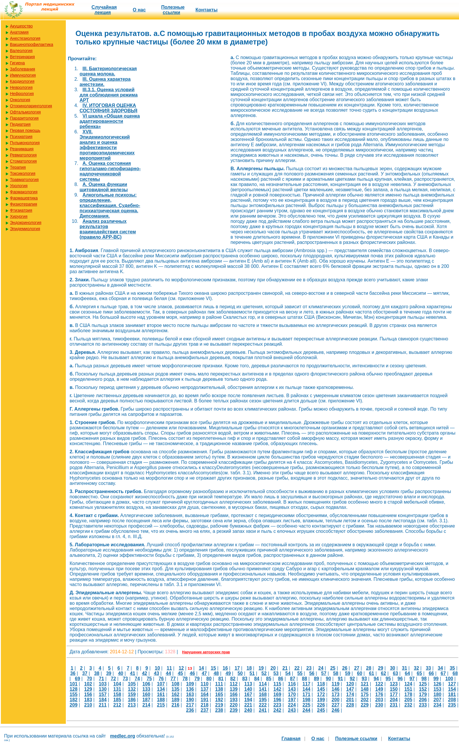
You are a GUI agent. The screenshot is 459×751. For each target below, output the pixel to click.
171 (306, 694)
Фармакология (23, 192)
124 (408, 683)
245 (321, 710)
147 (350, 689)
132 (132, 689)
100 (449, 678)
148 (365, 689)
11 (169, 668)
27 (356, 668)
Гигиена (17, 63)
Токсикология (22, 173)
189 (175, 699)
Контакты (206, 9)
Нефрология (22, 93)
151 (408, 689)
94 (376, 678)
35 (452, 668)
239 (234, 710)
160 (146, 694)
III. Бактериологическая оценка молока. (108, 71)
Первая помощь (25, 130)
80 (209, 678)
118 (321, 683)
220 (234, 704)
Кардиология (22, 81)
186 (132, 699)
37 (84, 673)
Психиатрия (21, 136)
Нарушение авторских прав (206, 652)
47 (204, 673)
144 (306, 689)
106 (146, 683)
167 (248, 694)
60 (359, 673)
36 (72, 673)
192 (219, 699)
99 (436, 678)
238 (219, 710)
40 (120, 673)
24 (321, 668)
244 (306, 710)
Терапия (18, 167)
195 (263, 699)
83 (244, 678)
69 (77, 678)
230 (379, 704)
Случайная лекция (104, 10)
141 (263, 689)
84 (256, 678)
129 (88, 689)
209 (74, 704)
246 (336, 710)
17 (237, 668)
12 (181, 668)
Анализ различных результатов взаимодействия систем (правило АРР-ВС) (108, 229)
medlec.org (122, 735)
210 (88, 704)
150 (394, 689)
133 (146, 689)
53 (276, 673)
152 (423, 689)
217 (190, 704)
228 (350, 704)
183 (88, 699)
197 (292, 699)
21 (285, 668)
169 (277, 694)
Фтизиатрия (21, 210)
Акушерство (21, 26)
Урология (18, 185)
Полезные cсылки (173, 10)
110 (205, 683)
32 (416, 668)
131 (117, 689)
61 (371, 673)
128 (74, 689)
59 (347, 673)
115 (277, 683)
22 (297, 668)
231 (394, 704)
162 (175, 694)
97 (412, 678)
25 (333, 668)
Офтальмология (25, 112)
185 (117, 699)
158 (117, 694)
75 (149, 678)
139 (234, 689)
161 (161, 694)
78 (185, 678)
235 (452, 704)
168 (263, 694)
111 (219, 683)
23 (309, 668)
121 (365, 683)
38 (96, 673)
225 (306, 704)
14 (201, 668)
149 (379, 689)
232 (408, 704)
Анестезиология (25, 38)
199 (321, 699)
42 (144, 673)
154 (452, 689)
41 (132, 673)
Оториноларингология (31, 106)
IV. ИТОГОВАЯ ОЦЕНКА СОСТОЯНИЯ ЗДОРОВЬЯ (108, 108)
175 (365, 694)
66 (431, 673)
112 (234, 683)
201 (350, 699)
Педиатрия (20, 124)
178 (408, 694)
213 (132, 704)
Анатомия (19, 32)
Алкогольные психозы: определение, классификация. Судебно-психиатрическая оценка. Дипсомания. (110, 205)
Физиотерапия (23, 204)
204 (394, 699)
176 (379, 694)
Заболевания (22, 69)
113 (248, 683)
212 (117, 704)
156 (88, 694)
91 (340, 678)
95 (388, 678)
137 (205, 689)
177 (394, 694)
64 (407, 673)
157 (103, 694)
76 (161, 678)
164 (205, 694)
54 (287, 673)
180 (437, 694)
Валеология (21, 50)
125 (423, 683)
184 (103, 699)
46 (192, 673)
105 (132, 683)
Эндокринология (25, 222)
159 (132, 694)
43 (156, 673)
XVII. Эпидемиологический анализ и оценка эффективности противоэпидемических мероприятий (107, 145)
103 (103, 683)
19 (261, 668)
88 (304, 678)
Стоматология (23, 161)
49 (228, 673)
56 (311, 673)
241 (263, 710)
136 (190, 689)
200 (336, 699)
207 (437, 699)
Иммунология (23, 75)
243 (292, 710)
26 (345, 668)
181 (452, 694)
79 (197, 678)
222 (263, 704)
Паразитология (24, 118)
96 (400, 678)
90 (328, 678)
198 (306, 699)
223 (277, 704)
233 (423, 704)
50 (240, 673)
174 (350, 694)
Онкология (20, 99)
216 (175, 704)
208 (452, 699)
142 (277, 689)
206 (423, 699)
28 (368, 668)
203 (379, 699)
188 (161, 699)
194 (248, 699)
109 (190, 683)
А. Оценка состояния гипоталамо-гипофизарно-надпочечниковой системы (110, 171)
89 (316, 678)
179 (423, 694)
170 (292, 694)
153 (437, 689)
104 (117, 683)
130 (103, 689)
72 (113, 678)
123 (394, 683)
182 (74, 699)
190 (190, 699)
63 (395, 673)
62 (383, 673)
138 (219, 689)
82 (232, 678)
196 (277, 699)
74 (137, 678)
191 (205, 699)
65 (419, 673)
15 (213, 668)
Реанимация (22, 149)
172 (321, 694)
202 (365, 699)
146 (336, 689)
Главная (290, 738)
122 (379, 683)
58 (335, 673)
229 (365, 704)
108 (175, 683)
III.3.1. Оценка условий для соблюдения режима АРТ (108, 95)
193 (234, 699)
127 (452, 683)
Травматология (24, 179)
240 (248, 710)
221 (248, 704)
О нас (139, 9)
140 (248, 689)
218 (205, 704)
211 (103, 704)
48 (216, 673)
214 (146, 704)
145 (321, 689)
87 (292, 678)
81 (221, 678)
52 (264, 673)
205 (408, 699)
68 (455, 673)
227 (336, 704)
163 (190, 694)
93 (364, 678)
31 (404, 668)
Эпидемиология (25, 228)
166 (234, 694)
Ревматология (23, 155)
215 (161, 704)
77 (173, 678)
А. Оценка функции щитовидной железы (104, 187)
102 (88, 683)
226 (321, 704)
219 (219, 704)
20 (273, 668)
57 (323, 673)
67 (443, 673)
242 (277, 710)
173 (336, 694)
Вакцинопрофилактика (31, 44)
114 (263, 683)
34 (440, 668)
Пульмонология (24, 142)
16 (225, 668)
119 (336, 683)
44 (168, 673)
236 (190, 710)
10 (157, 668)
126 (437, 683)
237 (205, 710)
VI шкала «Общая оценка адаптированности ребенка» (110, 121)
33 (428, 668)
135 (175, 689)
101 (74, 683)
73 (125, 678)
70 (89, 678)
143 (292, 689)
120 (350, 683)
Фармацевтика (24, 198)
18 (249, 668)
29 (380, 668)
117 (306, 683)
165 (219, 694)
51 (252, 673)
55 (299, 673)
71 (101, 678)
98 (424, 678)
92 (352, 678)
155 (74, 694)
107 (161, 683)
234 (437, 704)
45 (180, 673)
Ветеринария (22, 56)
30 (392, 668)
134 (161, 689)
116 (292, 683)
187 (146, 699)
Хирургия (18, 216)
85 (268, 678)
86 (280, 678)
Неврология (21, 87)
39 (108, 673)
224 (292, 704)
